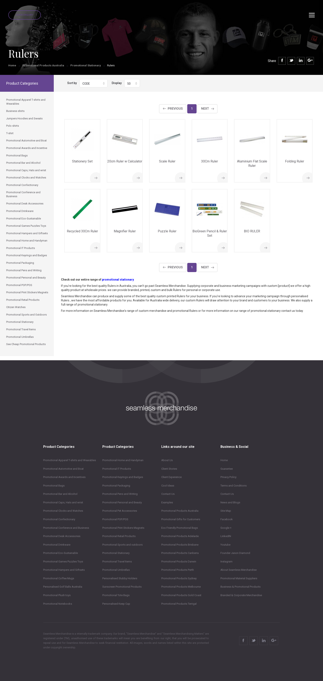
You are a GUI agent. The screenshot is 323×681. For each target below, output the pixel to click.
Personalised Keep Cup (116, 603)
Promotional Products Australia (43, 65)
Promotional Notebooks (57, 603)
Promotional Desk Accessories (61, 536)
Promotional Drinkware (56, 544)
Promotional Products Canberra (180, 553)
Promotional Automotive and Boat (63, 468)
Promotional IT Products (116, 468)
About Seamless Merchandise (238, 569)
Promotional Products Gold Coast (181, 595)
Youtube (225, 544)
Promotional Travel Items (117, 561)
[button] (94, 83)
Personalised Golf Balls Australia (62, 586)
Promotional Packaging (116, 485)
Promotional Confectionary (59, 519)
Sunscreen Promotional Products (122, 586)
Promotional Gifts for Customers (180, 519)
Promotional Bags (54, 485)
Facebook (226, 519)
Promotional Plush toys (57, 595)
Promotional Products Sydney (179, 578)
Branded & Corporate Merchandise (241, 595)
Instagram (226, 561)
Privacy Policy (228, 477)
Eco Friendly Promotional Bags (179, 527)
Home (12, 65)
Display (117, 83)
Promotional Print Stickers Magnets (123, 527)
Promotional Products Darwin (178, 561)
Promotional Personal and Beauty (122, 502)
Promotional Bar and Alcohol (60, 493)
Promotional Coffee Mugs (58, 578)
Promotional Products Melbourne (181, 586)
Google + (225, 527)
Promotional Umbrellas (116, 569)
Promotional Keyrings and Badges (122, 477)
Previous (175, 108)
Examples (167, 502)
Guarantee (226, 468)
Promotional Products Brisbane (179, 544)
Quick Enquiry (24, 15)
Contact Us (168, 493)
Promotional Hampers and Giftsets (64, 569)
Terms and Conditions (233, 485)
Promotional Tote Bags (116, 595)
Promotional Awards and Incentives (64, 477)
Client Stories (169, 468)
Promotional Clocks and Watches (63, 510)
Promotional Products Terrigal (179, 603)
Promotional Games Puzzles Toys (63, 561)
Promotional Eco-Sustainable (60, 553)
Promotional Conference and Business (66, 527)
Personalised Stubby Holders (119, 578)
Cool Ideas (167, 485)
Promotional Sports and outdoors (122, 544)
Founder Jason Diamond (235, 553)
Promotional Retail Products (119, 536)
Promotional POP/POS (115, 519)
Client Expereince (171, 477)
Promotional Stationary (85, 65)
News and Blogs (230, 502)
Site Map (225, 510)
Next (205, 108)
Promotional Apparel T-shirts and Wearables (69, 460)
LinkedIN (225, 536)
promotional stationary (118, 279)
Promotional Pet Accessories (119, 510)
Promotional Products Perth (177, 569)
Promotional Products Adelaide (180, 536)
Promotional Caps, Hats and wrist (63, 502)
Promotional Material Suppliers (238, 578)
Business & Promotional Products (240, 586)
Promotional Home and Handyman (122, 460)
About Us (167, 460)
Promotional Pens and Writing (120, 493)
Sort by (72, 83)
